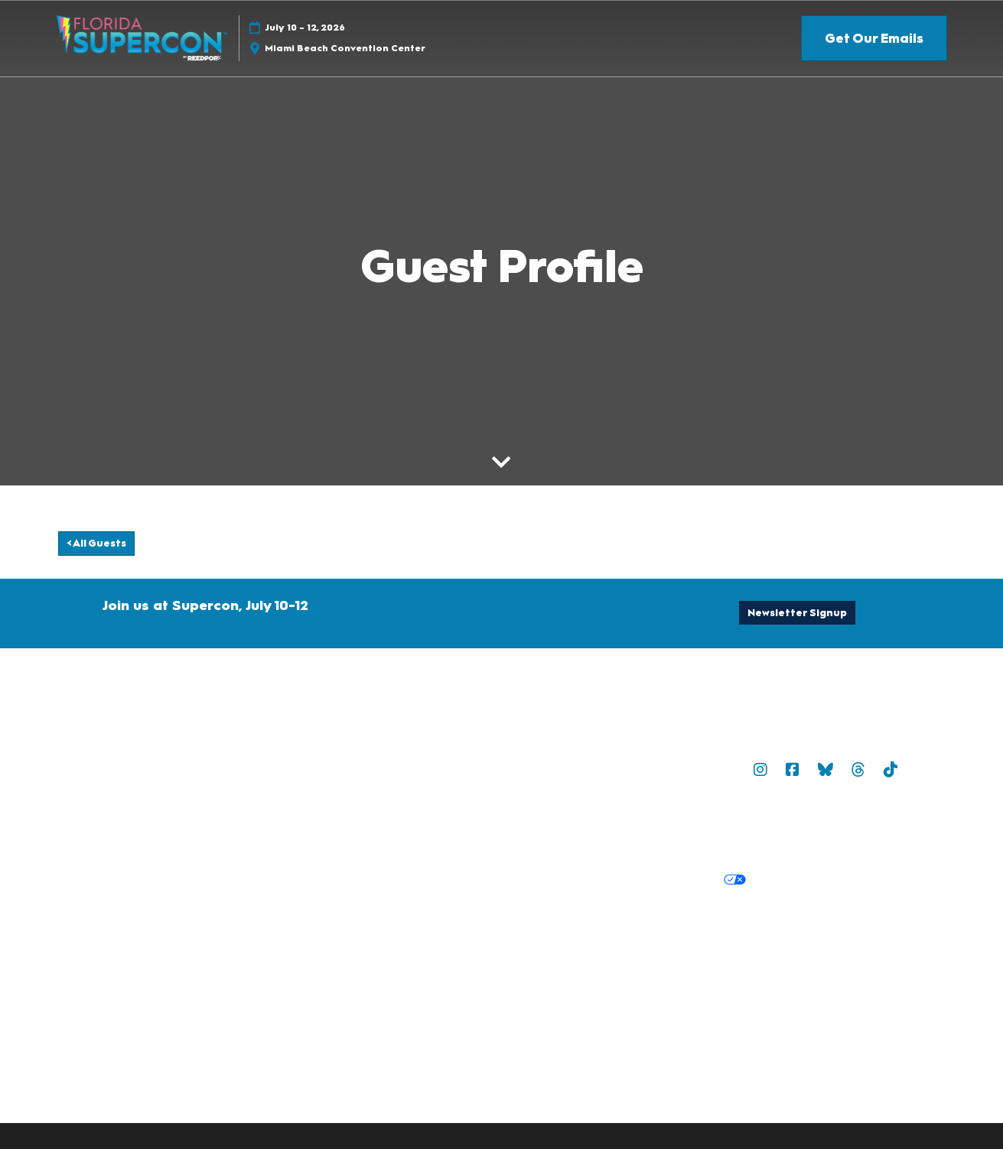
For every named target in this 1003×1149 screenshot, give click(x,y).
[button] (874, 38)
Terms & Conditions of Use (507, 826)
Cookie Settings (802, 880)
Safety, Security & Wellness (800, 826)
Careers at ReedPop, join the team (818, 936)
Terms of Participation (654, 826)
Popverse (713, 769)
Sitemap (651, 769)
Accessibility (868, 955)
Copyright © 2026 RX (493, 985)
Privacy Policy (471, 880)
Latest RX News (667, 936)
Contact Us (465, 769)
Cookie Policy (559, 880)
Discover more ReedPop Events (522, 936)
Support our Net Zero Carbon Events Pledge (699, 955)
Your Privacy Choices (678, 880)
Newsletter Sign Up (562, 769)
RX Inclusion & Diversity (498, 955)
